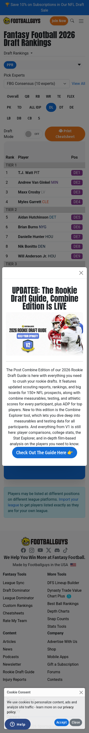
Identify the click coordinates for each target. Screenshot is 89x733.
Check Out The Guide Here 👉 (44, 452)
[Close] (81, 692)
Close (76, 722)
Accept (61, 722)
